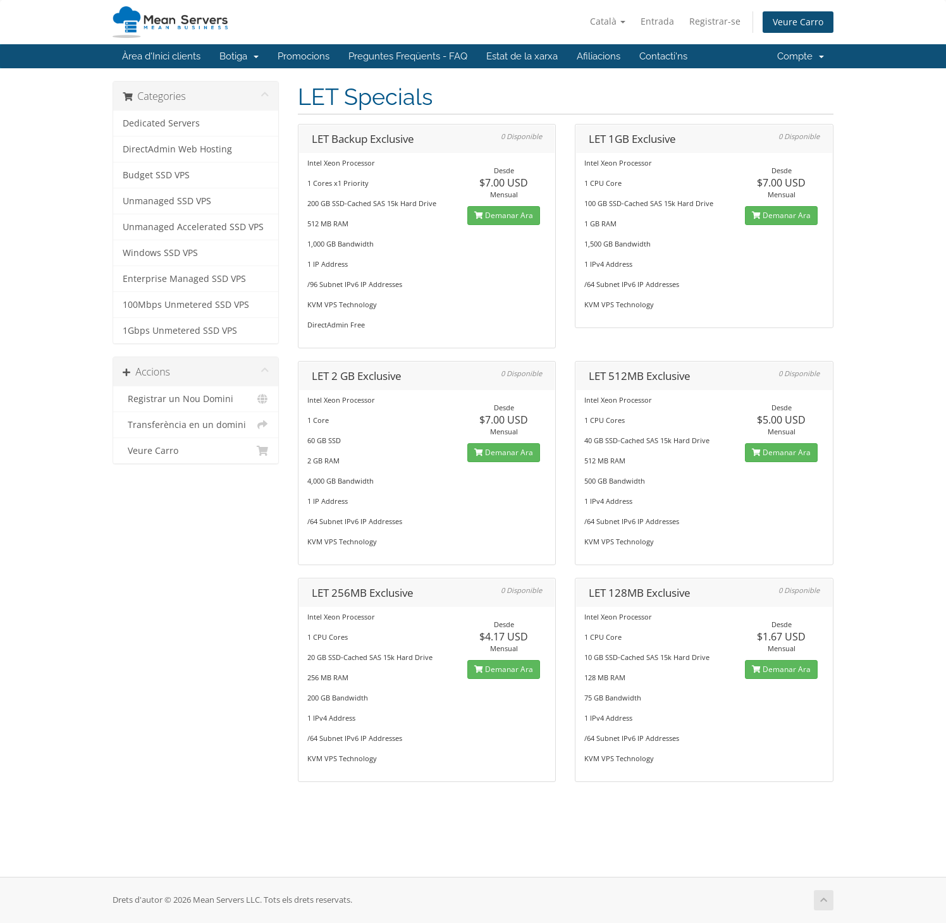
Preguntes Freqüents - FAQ (407, 56)
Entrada (657, 21)
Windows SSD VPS (160, 253)
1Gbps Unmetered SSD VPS (180, 330)
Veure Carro (798, 22)
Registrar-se (714, 21)
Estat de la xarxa (522, 56)
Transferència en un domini (196, 424)
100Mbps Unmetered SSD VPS (186, 304)
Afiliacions (598, 56)
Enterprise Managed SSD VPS (184, 278)
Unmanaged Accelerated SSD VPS (193, 227)
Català (607, 21)
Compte (800, 56)
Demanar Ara (503, 215)
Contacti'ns (663, 56)
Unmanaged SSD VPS (167, 201)
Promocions (303, 56)
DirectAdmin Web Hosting (177, 149)
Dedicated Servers (161, 123)
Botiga (239, 56)
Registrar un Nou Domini (196, 398)
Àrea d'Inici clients (161, 56)
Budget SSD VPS (156, 175)
